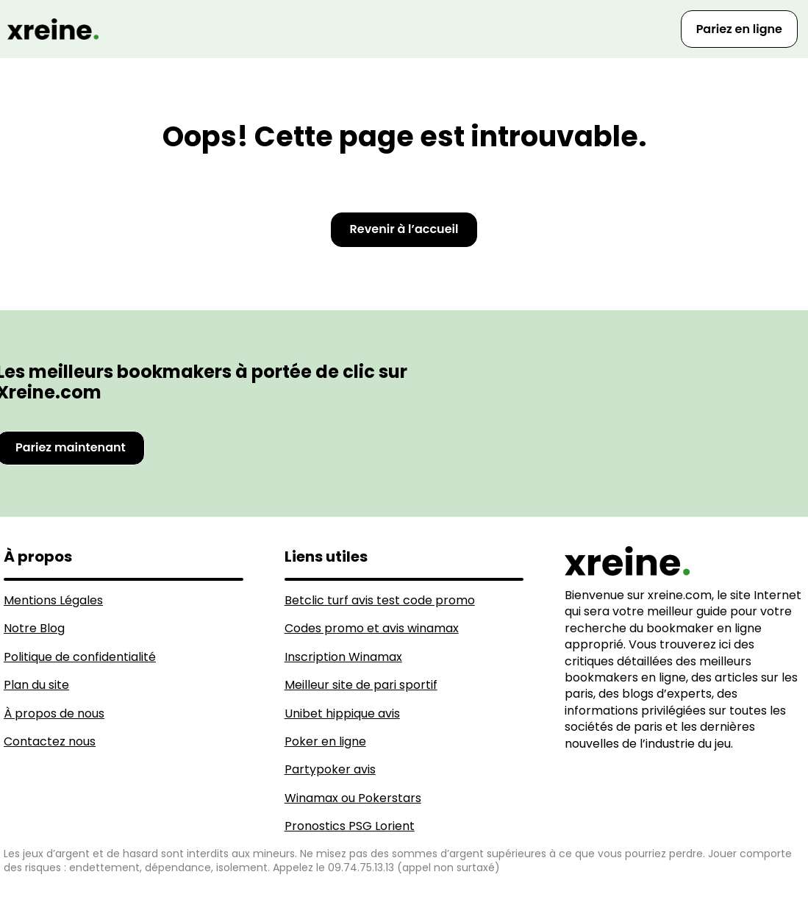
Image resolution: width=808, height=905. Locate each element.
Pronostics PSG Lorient (350, 826)
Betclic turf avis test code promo (380, 600)
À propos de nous (54, 713)
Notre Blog (34, 628)
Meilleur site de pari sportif (361, 684)
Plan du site (36, 684)
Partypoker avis (330, 769)
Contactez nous (50, 741)
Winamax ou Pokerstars (353, 798)
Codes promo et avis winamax (372, 628)
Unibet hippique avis (342, 713)
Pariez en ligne (739, 29)
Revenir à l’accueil (404, 229)
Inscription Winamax (343, 656)
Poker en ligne (325, 741)
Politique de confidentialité (80, 656)
